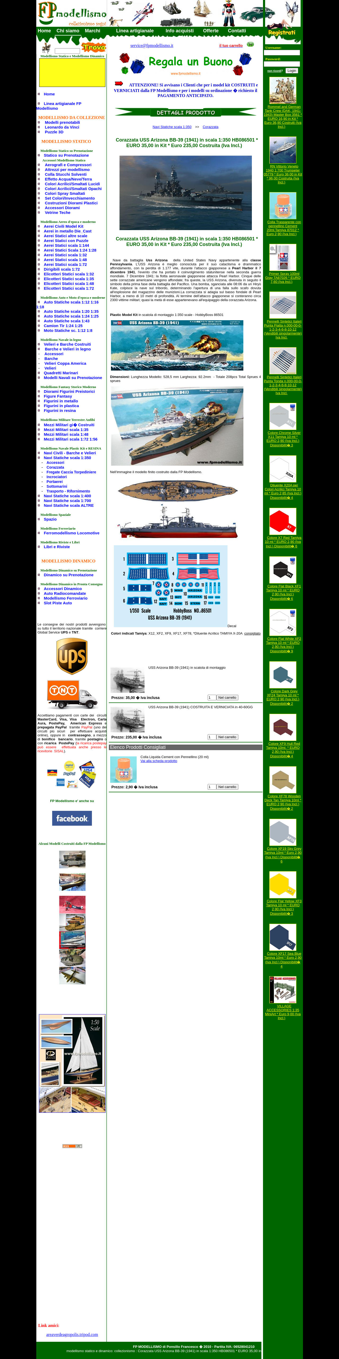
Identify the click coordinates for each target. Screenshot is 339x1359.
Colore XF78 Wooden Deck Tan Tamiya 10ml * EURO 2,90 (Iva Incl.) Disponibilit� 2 (283, 802)
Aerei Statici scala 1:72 (65, 264)
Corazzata (55, 467)
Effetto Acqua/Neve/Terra (68, 179)
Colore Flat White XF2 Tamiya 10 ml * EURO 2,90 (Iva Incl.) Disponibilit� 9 (283, 645)
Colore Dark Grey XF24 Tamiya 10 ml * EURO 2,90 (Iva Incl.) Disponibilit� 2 (282, 697)
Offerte (211, 30)
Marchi (92, 30)
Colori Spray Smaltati (65, 193)
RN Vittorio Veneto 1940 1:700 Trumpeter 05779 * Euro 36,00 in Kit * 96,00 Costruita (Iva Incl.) (283, 174)
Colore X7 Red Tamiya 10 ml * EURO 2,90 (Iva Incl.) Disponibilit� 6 (283, 542)
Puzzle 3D (54, 132)
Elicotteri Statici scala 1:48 (69, 283)
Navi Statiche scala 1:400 (67, 496)
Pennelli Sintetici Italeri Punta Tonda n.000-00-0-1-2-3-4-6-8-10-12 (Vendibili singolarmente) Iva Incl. (283, 385)
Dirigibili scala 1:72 (62, 269)
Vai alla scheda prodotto (159, 761)
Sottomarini (57, 486)
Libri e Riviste (57, 546)
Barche (51, 358)
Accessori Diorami (62, 207)
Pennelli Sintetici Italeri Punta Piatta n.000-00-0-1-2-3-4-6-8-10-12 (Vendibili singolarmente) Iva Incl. (283, 329)
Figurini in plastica (61, 405)
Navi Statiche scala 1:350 (67, 457)
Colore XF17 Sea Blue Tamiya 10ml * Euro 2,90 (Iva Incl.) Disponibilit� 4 (283, 960)
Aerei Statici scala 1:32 (65, 255)
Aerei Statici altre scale (65, 236)
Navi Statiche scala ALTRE (69, 505)
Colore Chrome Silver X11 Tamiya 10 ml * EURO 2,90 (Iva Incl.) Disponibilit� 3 (283, 439)
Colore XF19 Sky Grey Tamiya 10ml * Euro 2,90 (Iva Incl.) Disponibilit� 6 (283, 855)
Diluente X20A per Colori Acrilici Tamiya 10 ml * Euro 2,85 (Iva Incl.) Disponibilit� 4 (282, 491)
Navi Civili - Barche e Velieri (70, 453)
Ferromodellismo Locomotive (72, 533)
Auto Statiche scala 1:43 (67, 321)
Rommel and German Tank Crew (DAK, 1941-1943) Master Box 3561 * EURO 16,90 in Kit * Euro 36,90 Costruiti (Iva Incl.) (283, 117)
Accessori (54, 353)
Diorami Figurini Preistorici (69, 391)
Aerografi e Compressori (68, 164)
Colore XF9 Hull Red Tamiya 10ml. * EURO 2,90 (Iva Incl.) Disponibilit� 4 (283, 750)
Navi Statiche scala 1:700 (67, 500)
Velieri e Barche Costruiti (67, 344)
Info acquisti (180, 30)
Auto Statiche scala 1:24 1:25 (71, 316)
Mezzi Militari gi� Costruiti (69, 425)
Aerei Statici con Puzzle (66, 240)
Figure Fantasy (58, 396)
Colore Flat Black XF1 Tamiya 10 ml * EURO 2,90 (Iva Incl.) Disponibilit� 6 (283, 592)
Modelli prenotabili (62, 122)
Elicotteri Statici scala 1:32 (69, 274)
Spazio (50, 519)
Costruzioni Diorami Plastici (71, 203)
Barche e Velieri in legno (68, 349)
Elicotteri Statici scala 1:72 (69, 288)
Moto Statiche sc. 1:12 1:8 (68, 330)
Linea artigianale (135, 30)
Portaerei (55, 482)
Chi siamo (68, 30)
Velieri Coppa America (65, 363)
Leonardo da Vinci (62, 127)
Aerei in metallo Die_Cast (68, 231)
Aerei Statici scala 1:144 (66, 245)
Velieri (50, 368)
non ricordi (274, 70)
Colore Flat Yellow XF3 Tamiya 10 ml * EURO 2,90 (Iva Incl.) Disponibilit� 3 (284, 907)
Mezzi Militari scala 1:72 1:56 (71, 439)
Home (44, 30)
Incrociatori (57, 477)
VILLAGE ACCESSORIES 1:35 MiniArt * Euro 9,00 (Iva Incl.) (283, 1012)
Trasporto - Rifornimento (68, 491)
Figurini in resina (60, 410)
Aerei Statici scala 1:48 (65, 259)
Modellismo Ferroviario (66, 598)
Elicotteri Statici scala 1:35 (69, 278)
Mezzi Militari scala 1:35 (66, 429)
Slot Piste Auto (58, 603)
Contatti (237, 30)
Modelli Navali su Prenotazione (73, 377)
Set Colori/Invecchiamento (70, 198)
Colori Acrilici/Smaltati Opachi (73, 188)
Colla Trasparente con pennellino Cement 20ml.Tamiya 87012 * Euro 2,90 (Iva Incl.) (283, 228)
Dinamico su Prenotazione (69, 575)
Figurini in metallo (61, 401)
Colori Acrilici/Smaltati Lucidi (72, 184)
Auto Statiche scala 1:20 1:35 (71, 311)
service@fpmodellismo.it (152, 45)
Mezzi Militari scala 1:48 (66, 434)
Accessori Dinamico (63, 588)
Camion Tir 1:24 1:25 (63, 325)
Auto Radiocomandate (65, 593)
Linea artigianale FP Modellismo (58, 106)
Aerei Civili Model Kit (63, 226)
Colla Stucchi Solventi (66, 174)
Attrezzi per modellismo (67, 169)
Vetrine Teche (57, 212)
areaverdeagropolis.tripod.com (72, 1334)
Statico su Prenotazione (66, 155)
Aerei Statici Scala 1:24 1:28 (70, 250)
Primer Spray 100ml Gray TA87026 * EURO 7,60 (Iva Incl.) (282, 278)
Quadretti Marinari (61, 373)
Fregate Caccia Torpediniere (71, 472)
